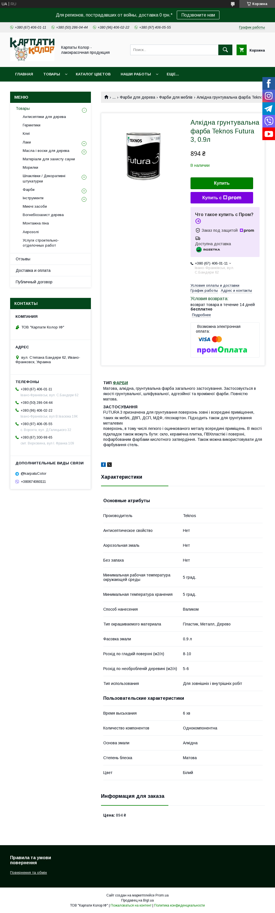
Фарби (29, 189)
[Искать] (225, 50)
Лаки (27, 142)
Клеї (26, 133)
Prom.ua (162, 895)
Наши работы (136, 74)
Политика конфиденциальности (179, 905)
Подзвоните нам (198, 15)
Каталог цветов (93, 74)
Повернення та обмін (28, 872)
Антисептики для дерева (44, 117)
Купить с (221, 197)
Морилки (30, 167)
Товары (51, 74)
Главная (24, 74)
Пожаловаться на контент (131, 905)
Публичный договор (34, 282)
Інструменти (33, 198)
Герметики (31, 125)
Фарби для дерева (137, 97)
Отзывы (23, 259)
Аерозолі (31, 232)
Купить (222, 183)
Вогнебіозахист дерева (43, 215)
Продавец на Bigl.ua (137, 900)
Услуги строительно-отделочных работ (41, 242)
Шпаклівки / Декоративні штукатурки (44, 178)
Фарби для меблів (175, 97)
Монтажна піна (36, 223)
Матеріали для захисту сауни (49, 159)
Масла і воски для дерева (46, 151)
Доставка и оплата (33, 270)
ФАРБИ (120, 383)
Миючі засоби (35, 206)
